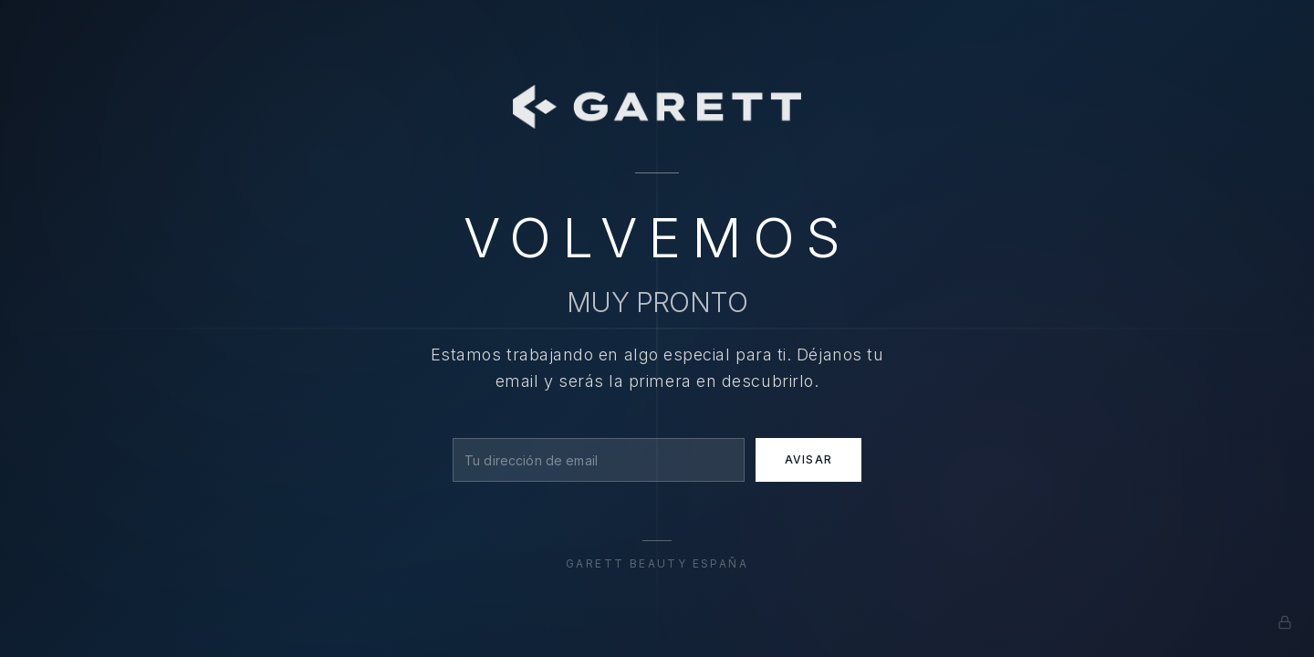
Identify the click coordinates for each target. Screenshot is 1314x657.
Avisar (808, 459)
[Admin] (1285, 622)
